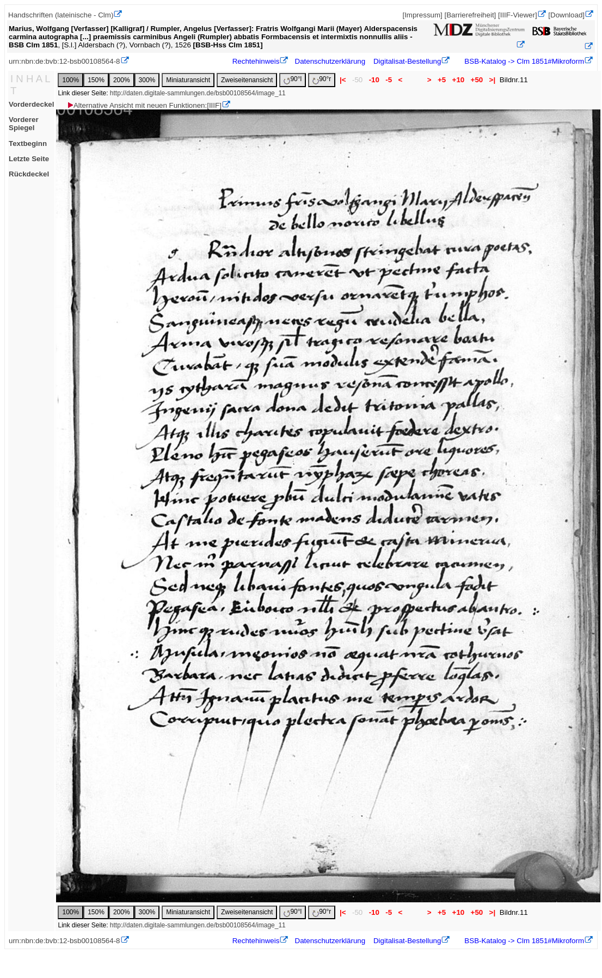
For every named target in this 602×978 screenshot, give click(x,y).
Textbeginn (28, 143)
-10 (374, 80)
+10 (458, 80)
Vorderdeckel (31, 104)
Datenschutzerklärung (330, 61)
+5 (441, 80)
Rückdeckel (29, 174)
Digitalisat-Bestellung (407, 61)
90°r (321, 79)
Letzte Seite (29, 159)
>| (492, 80)
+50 (477, 80)
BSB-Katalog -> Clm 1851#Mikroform (523, 61)
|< (342, 80)
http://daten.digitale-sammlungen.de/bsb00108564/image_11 (198, 93)
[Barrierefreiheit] (470, 15)
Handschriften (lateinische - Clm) (60, 15)
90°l (293, 79)
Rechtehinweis (256, 61)
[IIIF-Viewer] (517, 15)
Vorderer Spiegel (24, 123)
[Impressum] (422, 15)
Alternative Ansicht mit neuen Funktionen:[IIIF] (144, 105)
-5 (389, 80)
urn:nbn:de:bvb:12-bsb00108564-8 (64, 61)
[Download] (566, 15)
